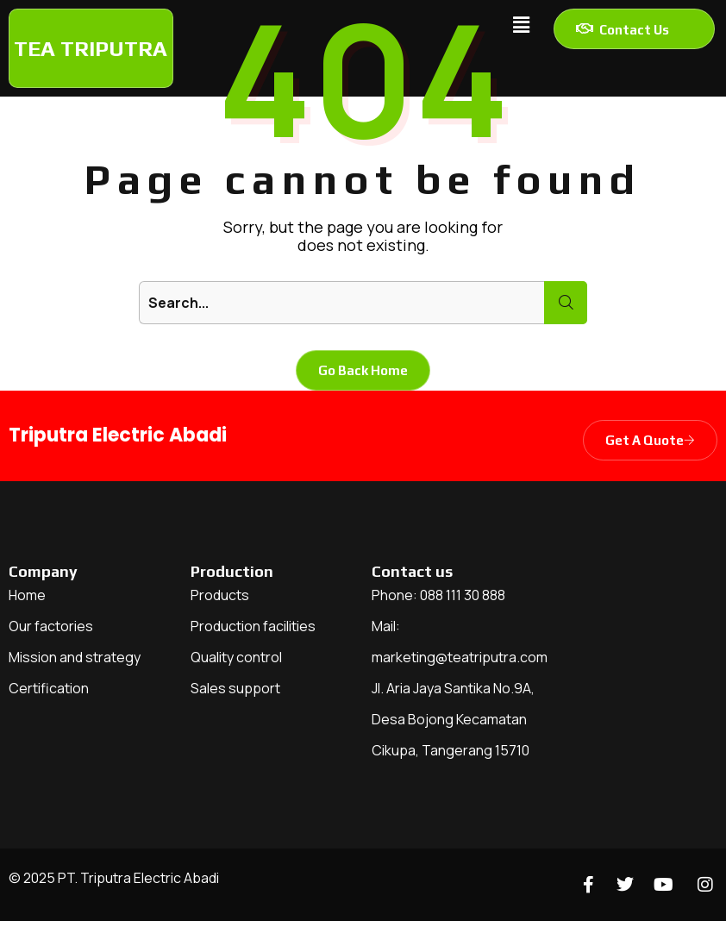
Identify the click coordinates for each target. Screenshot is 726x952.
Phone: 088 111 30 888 (438, 595)
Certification (49, 688)
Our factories (51, 626)
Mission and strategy (75, 657)
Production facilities (253, 626)
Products (220, 595)
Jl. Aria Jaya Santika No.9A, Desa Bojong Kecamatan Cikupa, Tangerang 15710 (453, 719)
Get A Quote (650, 440)
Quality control (236, 657)
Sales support (235, 688)
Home (27, 595)
